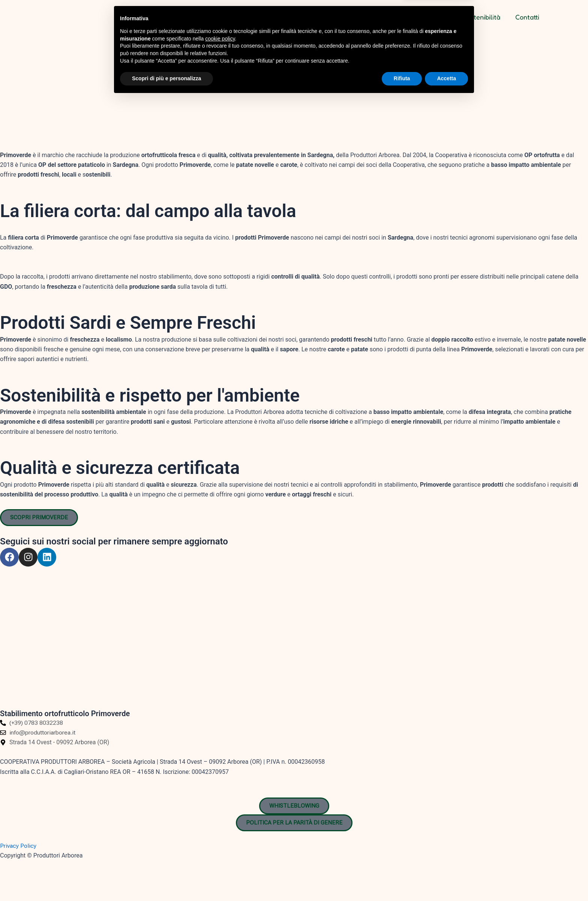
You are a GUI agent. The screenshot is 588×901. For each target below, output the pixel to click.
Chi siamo (378, 17)
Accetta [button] (446, 880)
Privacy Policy (18, 845)
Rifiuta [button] (402, 880)
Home (339, 17)
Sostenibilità (481, 17)
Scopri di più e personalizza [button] (166, 880)
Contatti (527, 17)
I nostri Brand (428, 17)
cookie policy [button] (220, 841)
